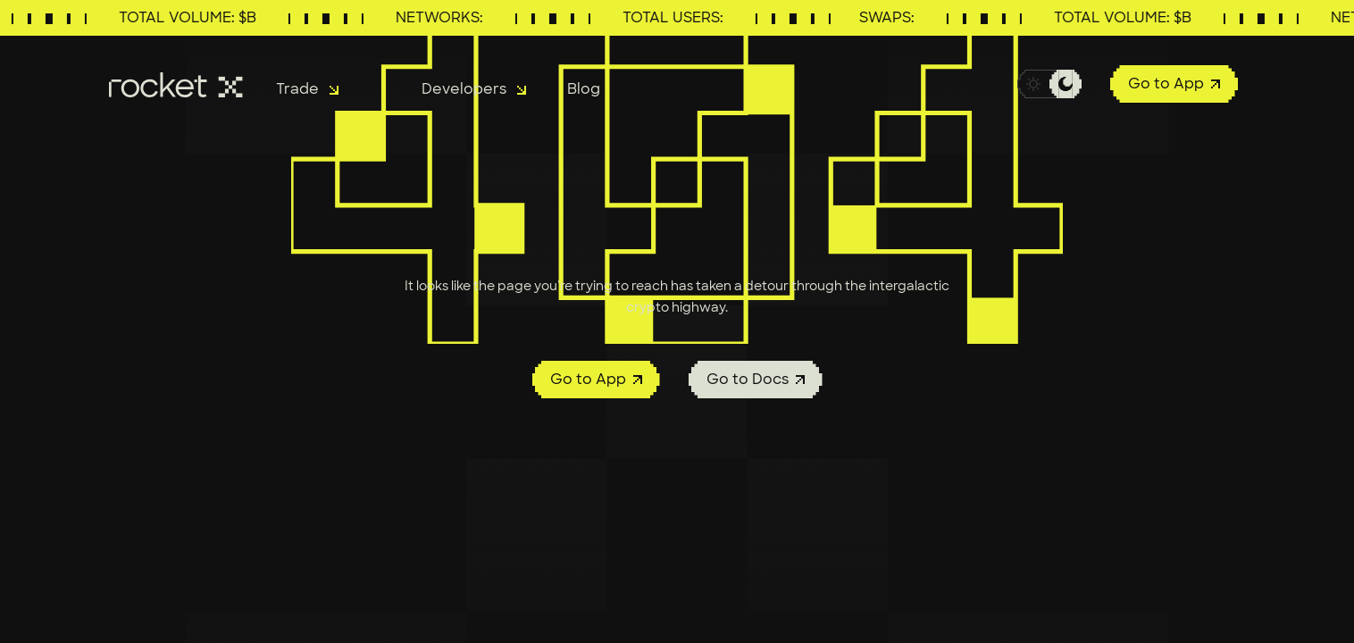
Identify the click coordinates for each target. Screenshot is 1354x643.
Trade (307, 88)
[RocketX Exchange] (178, 84)
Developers (474, 88)
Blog (583, 88)
